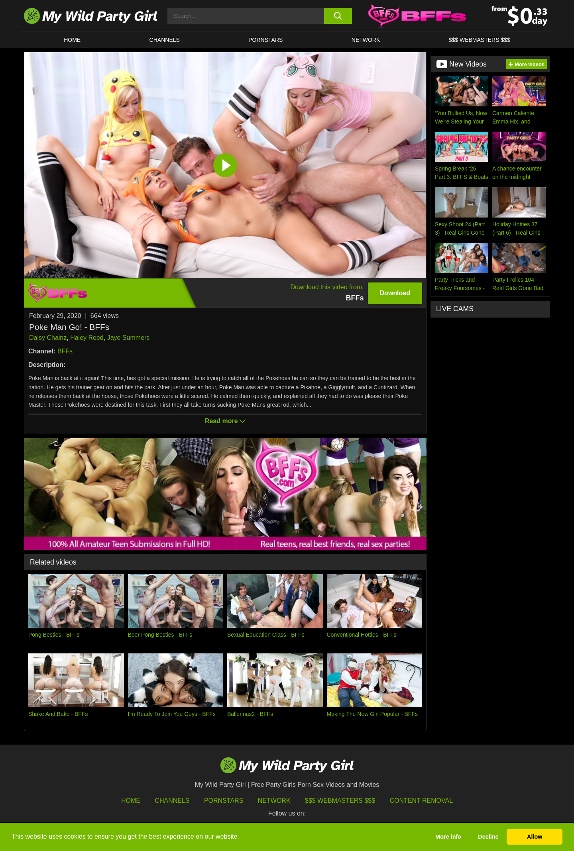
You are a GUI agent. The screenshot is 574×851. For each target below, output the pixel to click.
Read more (225, 421)
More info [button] (448, 836)
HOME (72, 40)
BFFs (65, 351)
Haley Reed (87, 337)
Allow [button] (534, 836)
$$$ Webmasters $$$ (340, 800)
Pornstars (265, 40)
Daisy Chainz (48, 337)
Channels (172, 800)
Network (366, 40)
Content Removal (421, 800)
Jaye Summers (128, 337)
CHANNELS (164, 40)
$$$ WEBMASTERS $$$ (479, 40)
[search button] (338, 16)
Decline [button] (488, 836)
